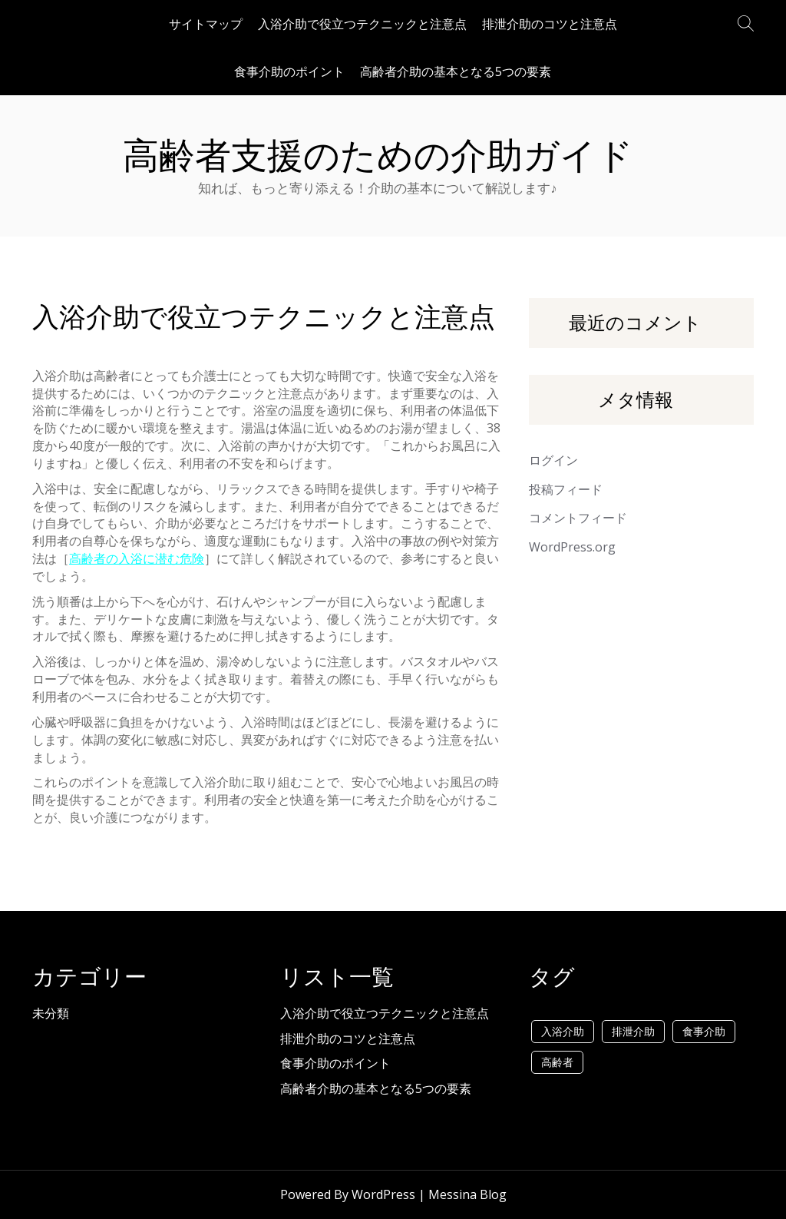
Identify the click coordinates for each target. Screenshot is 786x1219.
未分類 (50, 1013)
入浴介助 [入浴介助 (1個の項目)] (562, 1031)
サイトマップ (206, 23)
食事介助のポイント (289, 71)
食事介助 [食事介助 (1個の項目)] (703, 1031)
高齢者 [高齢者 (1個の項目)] (557, 1062)
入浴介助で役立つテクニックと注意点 (362, 23)
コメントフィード (578, 517)
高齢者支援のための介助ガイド (378, 155)
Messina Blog (467, 1194)
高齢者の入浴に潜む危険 (136, 558)
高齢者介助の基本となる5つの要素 (455, 71)
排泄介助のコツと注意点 (549, 23)
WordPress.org (572, 546)
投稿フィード (566, 489)
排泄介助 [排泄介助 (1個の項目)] (633, 1031)
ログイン (553, 460)
